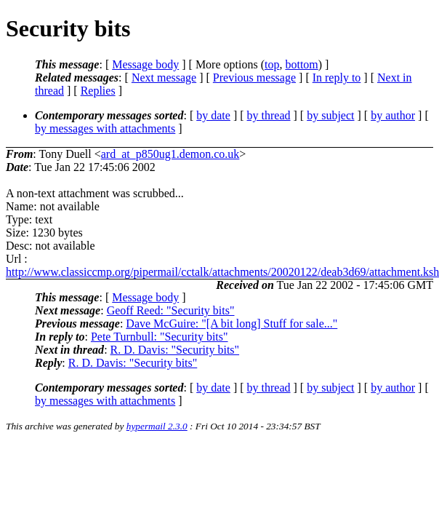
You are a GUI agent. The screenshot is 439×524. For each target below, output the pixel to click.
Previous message (254, 77)
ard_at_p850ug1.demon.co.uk (170, 154)
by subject (330, 115)
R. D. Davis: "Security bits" (175, 350)
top (272, 64)
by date (213, 115)
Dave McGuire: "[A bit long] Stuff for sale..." (231, 323)
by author (393, 115)
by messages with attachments (105, 128)
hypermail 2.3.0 (157, 426)
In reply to (337, 77)
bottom (301, 64)
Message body (145, 64)
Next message (164, 77)
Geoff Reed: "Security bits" (171, 310)
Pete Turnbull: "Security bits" (159, 336)
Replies (98, 90)
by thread (269, 115)
